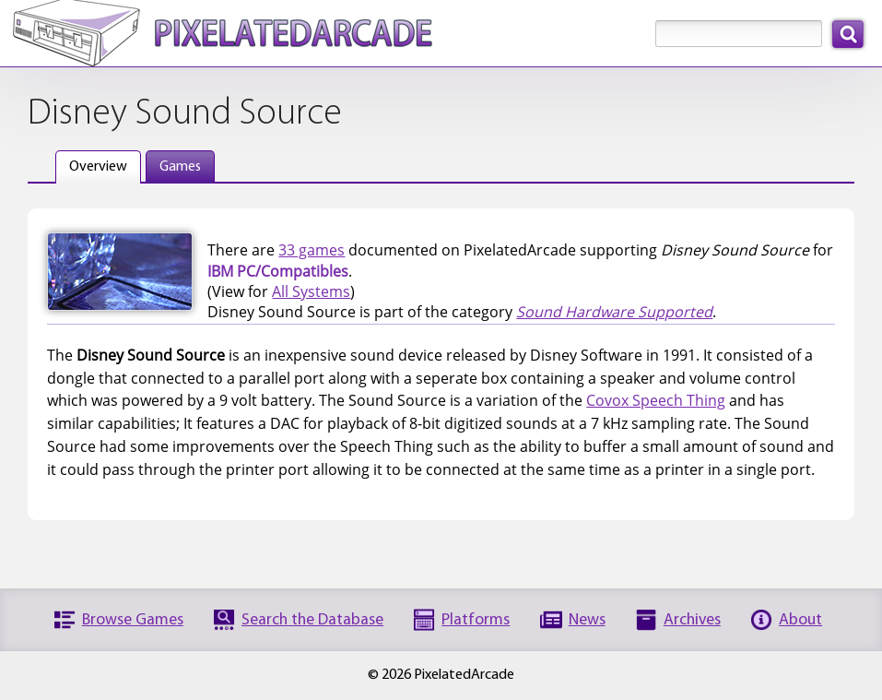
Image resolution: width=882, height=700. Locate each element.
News (587, 620)
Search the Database (312, 620)
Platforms (475, 620)
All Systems (311, 291)
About (800, 620)
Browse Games (132, 620)
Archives (692, 620)
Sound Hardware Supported (614, 312)
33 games (311, 250)
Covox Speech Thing (655, 400)
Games (180, 167)
